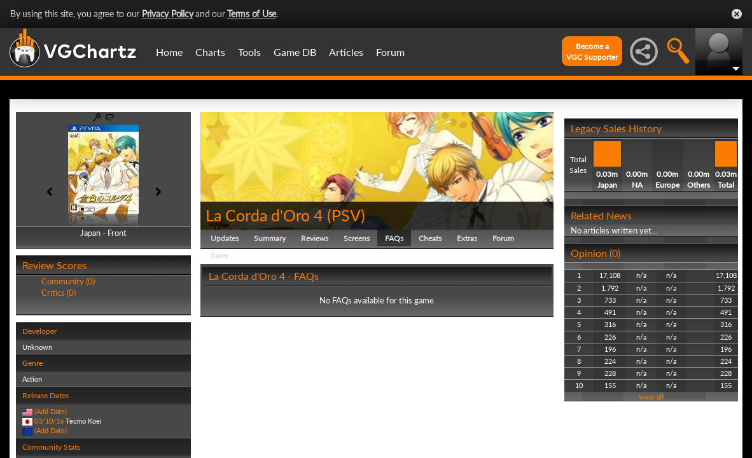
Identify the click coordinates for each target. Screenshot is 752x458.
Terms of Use (251, 13)
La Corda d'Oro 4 (264, 215)
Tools (249, 52)
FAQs (394, 238)
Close (737, 14)
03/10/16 (49, 421)
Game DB (295, 52)
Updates (225, 238)
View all (651, 396)
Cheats (430, 238)
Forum (390, 52)
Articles (346, 52)
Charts (210, 52)
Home (169, 52)
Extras (467, 238)
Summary (270, 238)
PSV (346, 215)
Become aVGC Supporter (592, 51)
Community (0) (68, 281)
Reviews (314, 238)
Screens (357, 238)
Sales (219, 255)
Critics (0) (58, 293)
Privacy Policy (167, 13)
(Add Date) (50, 411)
